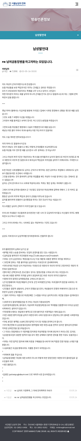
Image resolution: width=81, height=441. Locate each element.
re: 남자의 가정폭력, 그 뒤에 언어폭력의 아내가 (33, 390)
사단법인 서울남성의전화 (14, 4)
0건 (5, 71)
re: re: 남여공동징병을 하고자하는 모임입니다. (32, 397)
